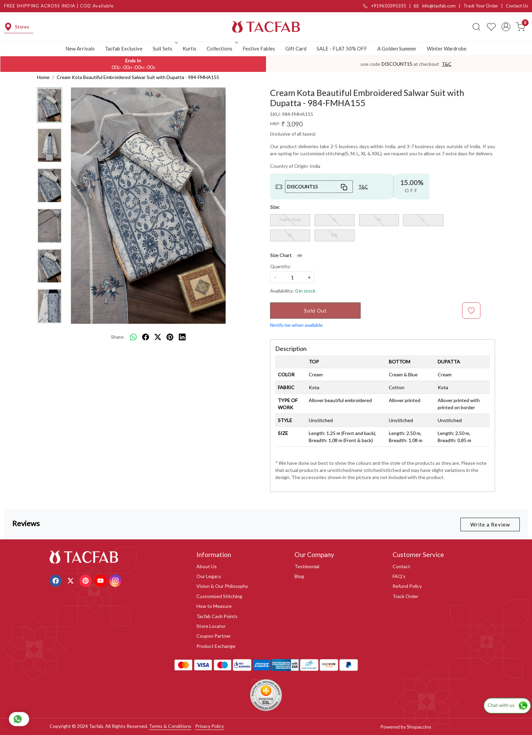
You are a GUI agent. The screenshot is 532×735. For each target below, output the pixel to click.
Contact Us (517, 5)
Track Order (405, 596)
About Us (206, 566)
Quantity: (280, 266)
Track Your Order (480, 5)
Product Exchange (215, 646)
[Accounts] (506, 26)
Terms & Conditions (170, 726)
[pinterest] (170, 337)
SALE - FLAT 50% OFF (342, 48)
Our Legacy (208, 576)
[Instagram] (116, 580)
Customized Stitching (219, 596)
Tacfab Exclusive (123, 48)
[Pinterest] (86, 580)
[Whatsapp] (133, 337)
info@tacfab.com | (438, 5)
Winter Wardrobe (447, 48)
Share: (118, 337)
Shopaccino (419, 727)
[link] (476, 27)
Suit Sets (164, 48)
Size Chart (288, 255)
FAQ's (399, 576)
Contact (401, 566)
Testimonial (306, 566)
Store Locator (211, 626)
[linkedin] (182, 337)
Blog (299, 576)
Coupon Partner (213, 636)
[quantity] (292, 277)
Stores (16, 27)
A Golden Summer (397, 48)
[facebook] (145, 337)
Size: (275, 207)
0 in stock (305, 291)
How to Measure (214, 606)
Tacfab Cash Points (217, 616)
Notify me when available (296, 325)
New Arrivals (80, 48)
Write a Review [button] (490, 524)
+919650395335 (384, 5)
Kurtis (189, 48)
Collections (221, 48)
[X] (71, 580)
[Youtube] (101, 580)
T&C (447, 64)
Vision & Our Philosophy (222, 586)
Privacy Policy (209, 726)
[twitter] (158, 337)
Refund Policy (407, 586)
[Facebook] (56, 580)
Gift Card (295, 48)
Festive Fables (259, 48)
